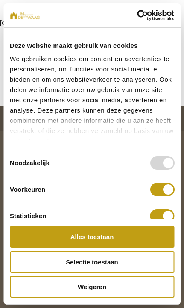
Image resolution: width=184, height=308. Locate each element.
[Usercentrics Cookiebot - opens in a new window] (136, 15)
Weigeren (92, 286)
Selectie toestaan (92, 262)
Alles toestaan (92, 236)
